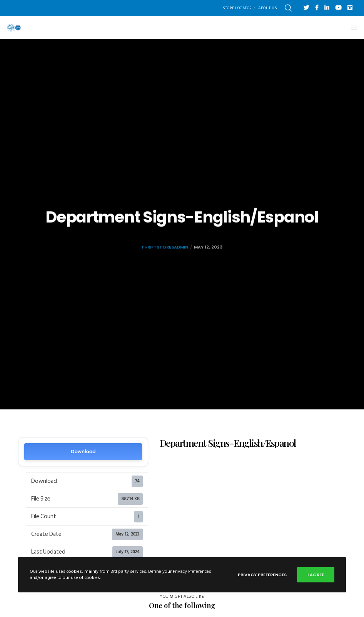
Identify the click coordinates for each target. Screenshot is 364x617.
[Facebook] (317, 7)
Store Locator (237, 8)
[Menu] (351, 27)
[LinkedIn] (326, 7)
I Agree (315, 575)
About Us (267, 8)
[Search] (288, 8)
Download (82, 451)
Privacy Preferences (262, 575)
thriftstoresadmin (164, 256)
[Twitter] (306, 7)
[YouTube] (338, 7)
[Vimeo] (349, 7)
